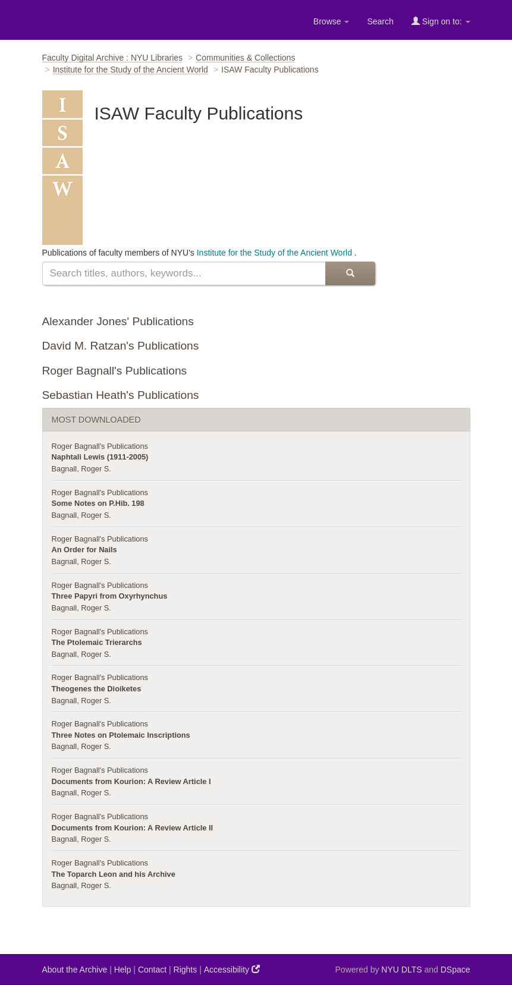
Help (122, 969)
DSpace (455, 969)
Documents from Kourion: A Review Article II (132, 827)
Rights (185, 969)
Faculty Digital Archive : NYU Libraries (112, 57)
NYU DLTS (401, 969)
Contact (152, 969)
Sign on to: (441, 21)
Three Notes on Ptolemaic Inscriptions (121, 735)
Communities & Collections (245, 57)
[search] (183, 273)
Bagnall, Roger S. (81, 468)
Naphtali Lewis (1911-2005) (100, 456)
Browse (331, 21)
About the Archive (75, 969)
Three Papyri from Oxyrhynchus (110, 595)
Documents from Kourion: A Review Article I (131, 781)
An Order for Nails (84, 549)
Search (380, 21)
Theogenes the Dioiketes (97, 688)
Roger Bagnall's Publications (114, 370)
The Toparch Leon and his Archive (113, 874)
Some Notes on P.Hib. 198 (98, 503)
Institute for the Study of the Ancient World (130, 69)
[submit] (350, 273)
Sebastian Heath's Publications (120, 395)
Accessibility (232, 969)
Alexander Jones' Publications (118, 321)
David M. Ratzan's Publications (120, 345)
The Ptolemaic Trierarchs (97, 642)
